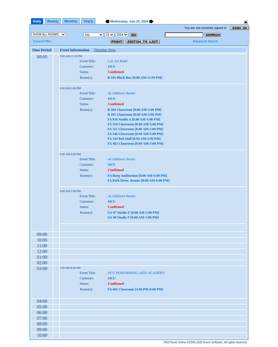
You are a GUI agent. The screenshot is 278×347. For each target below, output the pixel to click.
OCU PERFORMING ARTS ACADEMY (136, 273)
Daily (37, 21)
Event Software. (213, 342)
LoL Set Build (117, 61)
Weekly (53, 21)
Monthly (71, 21)
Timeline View (105, 50)
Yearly (88, 21)
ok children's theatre (121, 93)
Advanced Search (205, 41)
